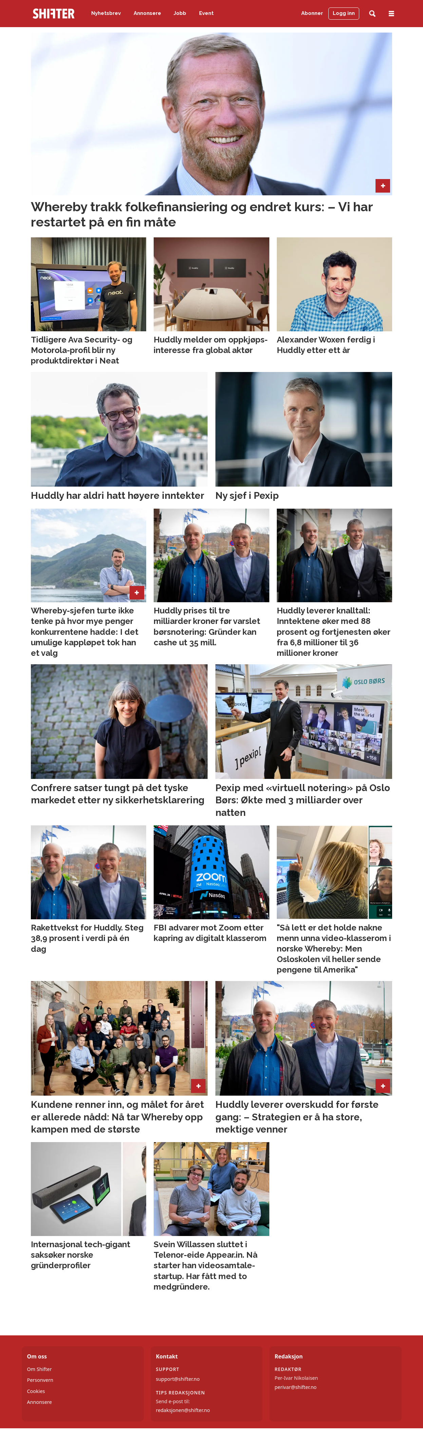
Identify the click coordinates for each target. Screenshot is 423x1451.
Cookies (36, 1391)
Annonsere (147, 13)
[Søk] (372, 13)
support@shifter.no (178, 1379)
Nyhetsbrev (106, 13)
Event (206, 13)
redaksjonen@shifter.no (183, 1410)
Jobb (180, 13)
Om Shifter (39, 1369)
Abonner (312, 13)
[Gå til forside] (54, 13)
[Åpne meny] (391, 13)
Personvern (40, 1380)
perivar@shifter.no (296, 1387)
